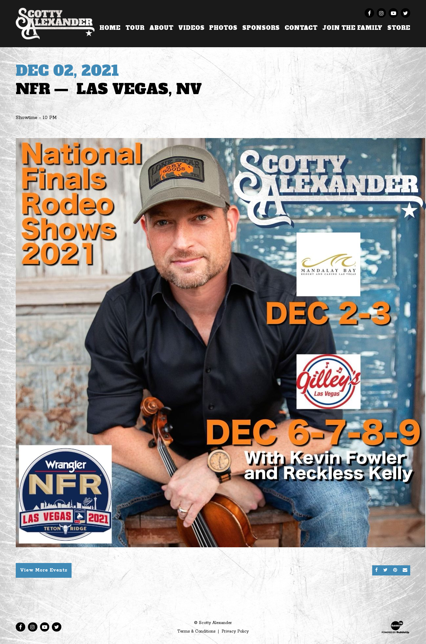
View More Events (43, 570)
